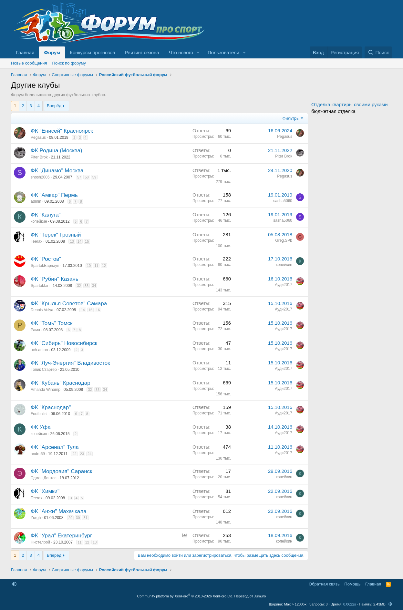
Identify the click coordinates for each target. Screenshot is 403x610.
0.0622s (349, 604)
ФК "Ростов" (46, 259)
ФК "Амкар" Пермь (54, 195)
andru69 (38, 454)
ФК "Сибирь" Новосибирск (64, 343)
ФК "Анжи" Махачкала (59, 511)
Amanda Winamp (45, 389)
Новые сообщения (29, 63)
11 (96, 266)
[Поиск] (378, 52)
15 (87, 241)
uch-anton (39, 350)
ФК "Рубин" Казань (54, 279)
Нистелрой (40, 542)
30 (78, 518)
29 (70, 518)
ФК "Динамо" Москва (57, 171)
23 (82, 454)
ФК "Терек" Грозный (56, 235)
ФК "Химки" (45, 491)
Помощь (352, 584)
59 (94, 177)
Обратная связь (324, 584)
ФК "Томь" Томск (52, 323)
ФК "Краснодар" (51, 407)
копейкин (39, 221)
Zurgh (36, 517)
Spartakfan (40, 285)
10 (89, 266)
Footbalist (39, 414)
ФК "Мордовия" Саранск (61, 471)
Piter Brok (39, 157)
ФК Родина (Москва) (56, 150)
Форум (52, 52)
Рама (35, 330)
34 (94, 286)
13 (72, 241)
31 (85, 518)
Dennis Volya (42, 310)
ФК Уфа (41, 427)
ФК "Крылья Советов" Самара (69, 303)
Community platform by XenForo (185, 596)
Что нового (181, 52)
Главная (25, 52)
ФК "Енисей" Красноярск (62, 131)
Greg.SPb (283, 240)
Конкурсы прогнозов (92, 52)
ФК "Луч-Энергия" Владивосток (70, 363)
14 (79, 241)
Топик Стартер (44, 369)
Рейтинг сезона (142, 52)
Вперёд (54, 105)
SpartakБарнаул (45, 265)
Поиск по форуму (69, 63)
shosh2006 (40, 177)
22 (74, 454)
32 (79, 286)
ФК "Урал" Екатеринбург (61, 536)
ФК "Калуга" (46, 215)
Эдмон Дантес (44, 478)
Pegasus (38, 137)
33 (86, 286)
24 (89, 454)
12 (104, 266)
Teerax (36, 241)
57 (79, 177)
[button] (198, 52)
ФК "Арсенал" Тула (55, 447)
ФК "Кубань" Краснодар (60, 383)
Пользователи (223, 52)
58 (86, 177)
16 (98, 310)
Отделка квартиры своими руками (349, 104)
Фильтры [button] (290, 118)
